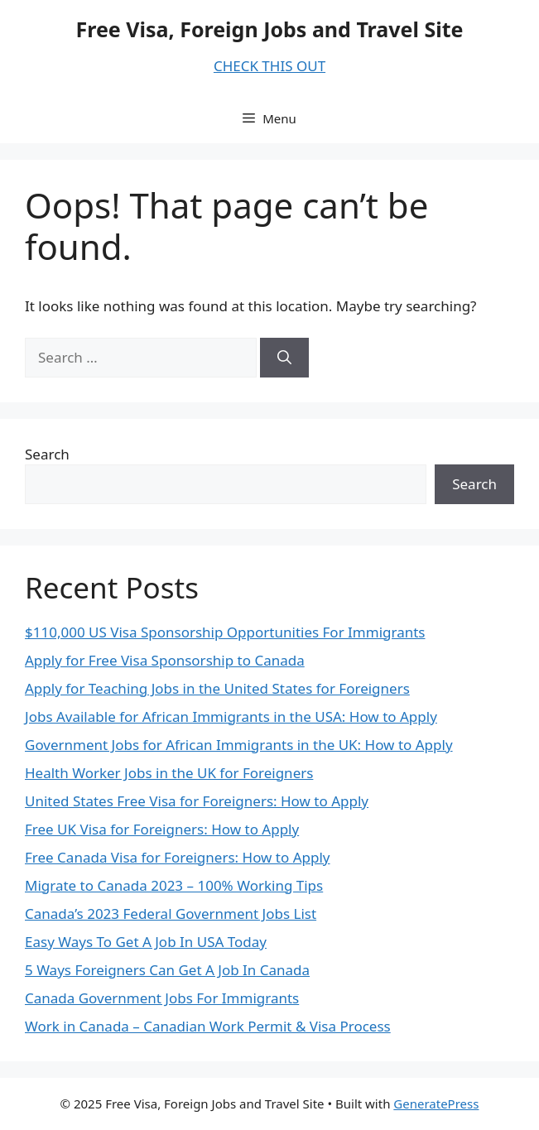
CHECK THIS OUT (269, 65)
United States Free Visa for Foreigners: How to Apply (196, 800)
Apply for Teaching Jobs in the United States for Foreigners (217, 688)
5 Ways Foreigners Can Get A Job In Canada (167, 969)
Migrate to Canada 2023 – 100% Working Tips (174, 885)
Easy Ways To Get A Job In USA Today (146, 941)
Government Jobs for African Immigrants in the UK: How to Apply (239, 744)
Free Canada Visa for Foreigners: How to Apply (177, 857)
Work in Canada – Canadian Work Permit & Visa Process (208, 1026)
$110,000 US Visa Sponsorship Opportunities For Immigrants (225, 632)
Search (47, 454)
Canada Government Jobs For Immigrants (162, 997)
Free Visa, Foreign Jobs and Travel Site (270, 29)
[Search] (284, 357)
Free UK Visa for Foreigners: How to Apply (162, 829)
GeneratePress (436, 1103)
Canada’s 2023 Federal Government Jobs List (170, 913)
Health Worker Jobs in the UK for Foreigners (169, 772)
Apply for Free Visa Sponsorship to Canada (165, 660)
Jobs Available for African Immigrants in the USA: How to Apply (231, 716)
